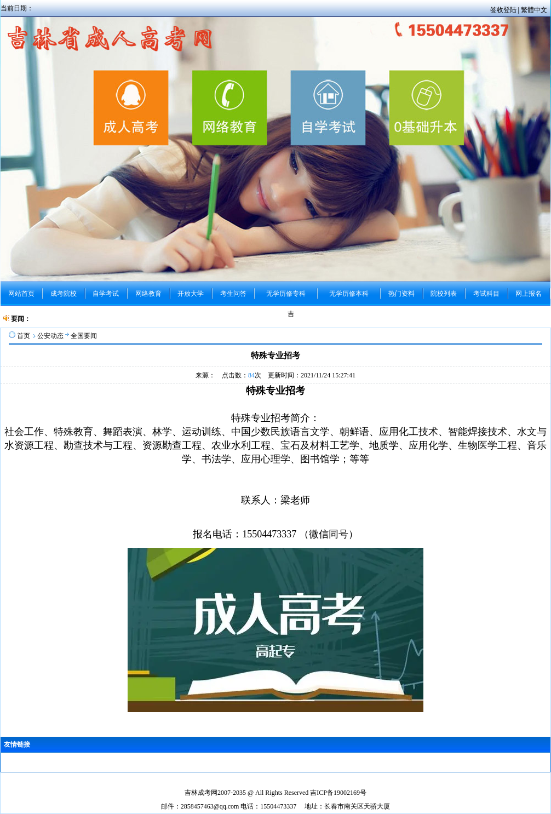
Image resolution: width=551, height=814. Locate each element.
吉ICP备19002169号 (338, 792)
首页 (23, 336)
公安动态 (50, 336)
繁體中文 (534, 10)
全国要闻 (84, 336)
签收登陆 (504, 10)
